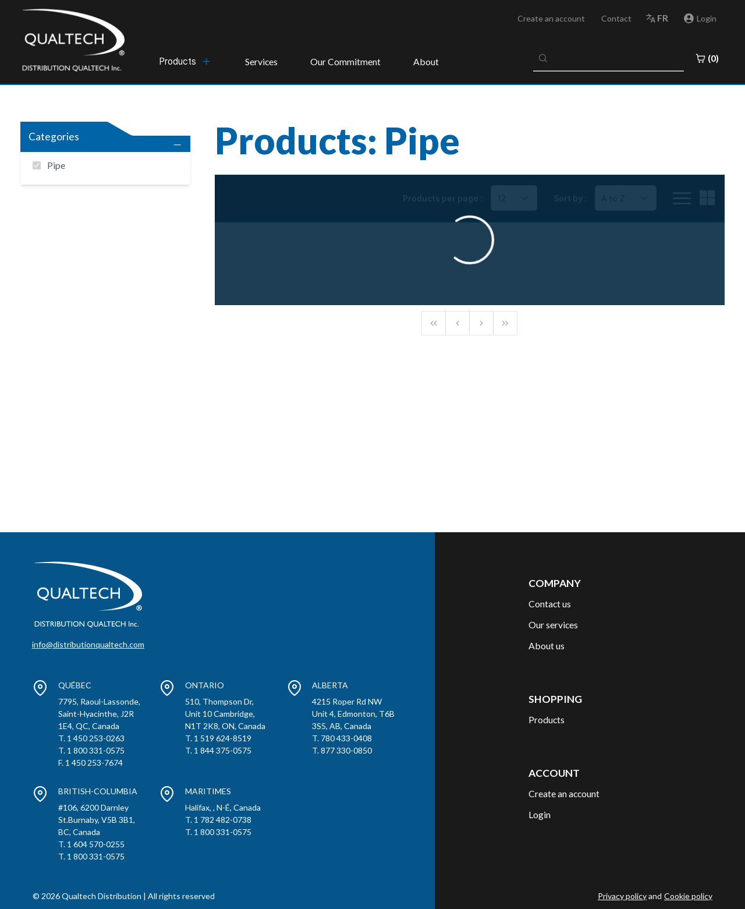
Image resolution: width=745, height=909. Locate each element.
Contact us (549, 603)
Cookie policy (688, 896)
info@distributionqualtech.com (88, 644)
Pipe (56, 165)
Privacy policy (622, 896)
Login (539, 814)
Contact (616, 18)
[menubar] (186, 61)
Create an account (551, 18)
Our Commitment (345, 61)
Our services (553, 624)
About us (546, 645)
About (426, 61)
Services (261, 61)
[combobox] (608, 58)
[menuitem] (186, 61)
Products (546, 719)
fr (662, 17)
